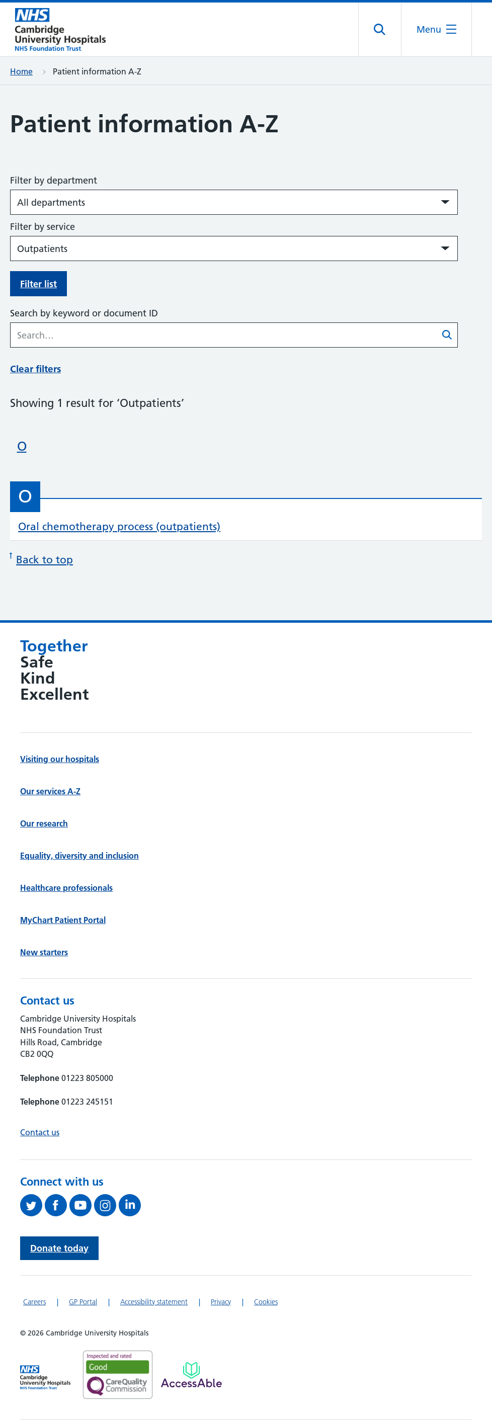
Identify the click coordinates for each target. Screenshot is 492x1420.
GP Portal (83, 1301)
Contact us (39, 1132)
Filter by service (42, 226)
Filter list (38, 284)
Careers (34, 1301)
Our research (44, 823)
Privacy (221, 1301)
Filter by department (53, 180)
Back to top (41, 558)
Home (21, 71)
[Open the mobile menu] (436, 29)
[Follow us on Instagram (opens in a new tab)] (106, 1205)
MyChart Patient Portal (63, 920)
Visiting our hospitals (59, 759)
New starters (44, 952)
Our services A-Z (50, 791)
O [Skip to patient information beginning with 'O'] (22, 446)
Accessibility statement (154, 1301)
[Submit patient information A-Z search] (447, 336)
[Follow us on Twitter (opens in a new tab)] (32, 1205)
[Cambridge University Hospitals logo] (60, 29)
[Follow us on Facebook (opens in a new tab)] (57, 1205)
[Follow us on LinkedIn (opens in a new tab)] (131, 1205)
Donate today (59, 1248)
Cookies (266, 1301)
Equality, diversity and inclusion (79, 856)
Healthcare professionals (66, 888)
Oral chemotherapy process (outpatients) (119, 526)
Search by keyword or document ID (84, 313)
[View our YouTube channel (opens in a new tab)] (81, 1205)
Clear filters (35, 369)
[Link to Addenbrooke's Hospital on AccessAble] (191, 1374)
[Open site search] (380, 30)
